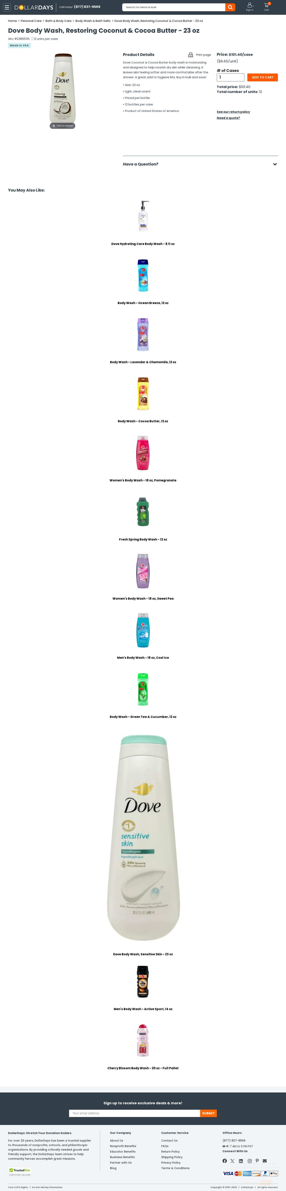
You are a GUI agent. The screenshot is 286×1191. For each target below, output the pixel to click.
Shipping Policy (172, 1157)
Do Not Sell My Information (47, 1187)
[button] (249, 7)
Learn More (250, 1182)
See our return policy (233, 112)
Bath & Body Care (59, 21)
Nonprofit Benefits (123, 1146)
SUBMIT (208, 1113)
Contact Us (169, 1141)
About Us (116, 1141)
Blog (113, 1168)
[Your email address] (134, 1113)
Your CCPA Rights (18, 1187)
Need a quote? (228, 118)
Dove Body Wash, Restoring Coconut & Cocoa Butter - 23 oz (159, 21)
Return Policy (170, 1152)
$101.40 (244, 86)
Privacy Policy (171, 1163)
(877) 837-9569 (234, 1141)
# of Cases (228, 70)
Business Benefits (122, 1157)
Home (12, 21)
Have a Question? (142, 164)
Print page (203, 55)
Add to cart (263, 77)
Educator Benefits (123, 1152)
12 (260, 91)
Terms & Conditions (175, 1168)
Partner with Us (121, 1163)
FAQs (165, 1146)
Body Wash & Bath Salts (93, 21)
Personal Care (31, 21)
